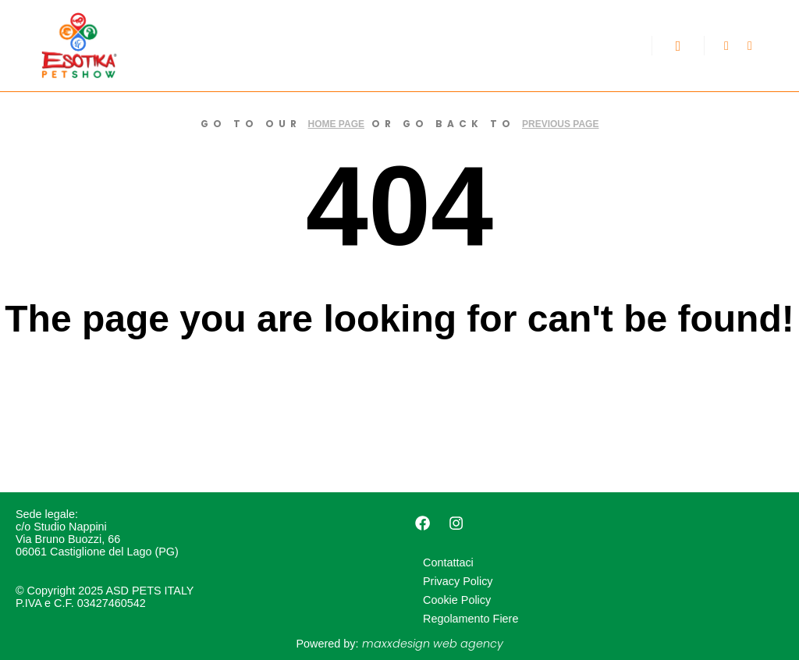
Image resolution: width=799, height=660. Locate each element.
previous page (560, 124)
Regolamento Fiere (470, 618)
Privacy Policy (458, 581)
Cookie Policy (457, 600)
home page (336, 124)
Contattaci (448, 562)
